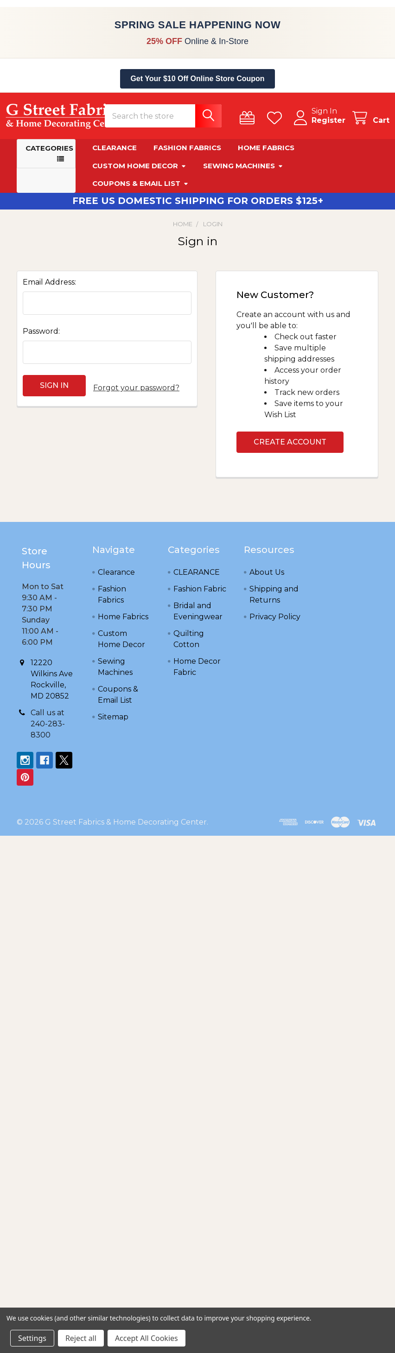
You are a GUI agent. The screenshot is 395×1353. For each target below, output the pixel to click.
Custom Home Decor (139, 171)
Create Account (290, 447)
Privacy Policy (274, 622)
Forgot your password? (136, 391)
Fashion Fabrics (187, 153)
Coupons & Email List (140, 188)
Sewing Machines (243, 171)
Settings (32, 1338)
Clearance (114, 153)
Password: (41, 336)
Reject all (80, 1338)
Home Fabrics (266, 153)
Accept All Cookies (146, 1338)
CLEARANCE (196, 577)
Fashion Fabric (199, 594)
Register (317, 125)
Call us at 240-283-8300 (48, 729)
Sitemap (113, 722)
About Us (266, 577)
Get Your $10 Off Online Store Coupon (197, 79)
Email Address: (49, 287)
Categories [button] (49, 153)
